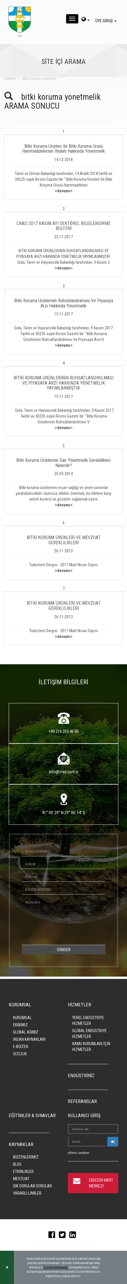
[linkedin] (74, 1236)
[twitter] (63, 1236)
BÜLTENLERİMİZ (26, 1157)
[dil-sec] (85, 20)
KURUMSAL (22, 1017)
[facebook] (53, 1236)
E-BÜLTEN (20, 1046)
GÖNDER (63, 949)
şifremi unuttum (78, 1153)
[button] (63, 164)
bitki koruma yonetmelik (39, 79)
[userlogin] (112, 1142)
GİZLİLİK (20, 1053)
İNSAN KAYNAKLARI (29, 1039)
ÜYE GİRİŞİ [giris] (106, 21)
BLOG (17, 1164)
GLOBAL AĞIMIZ (26, 1032)
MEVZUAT (21, 1178)
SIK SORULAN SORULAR (32, 1186)
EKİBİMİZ (20, 1025)
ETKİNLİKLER (23, 1171)
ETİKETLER (10, 79)
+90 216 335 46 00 (64, 731)
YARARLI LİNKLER (27, 1193)
